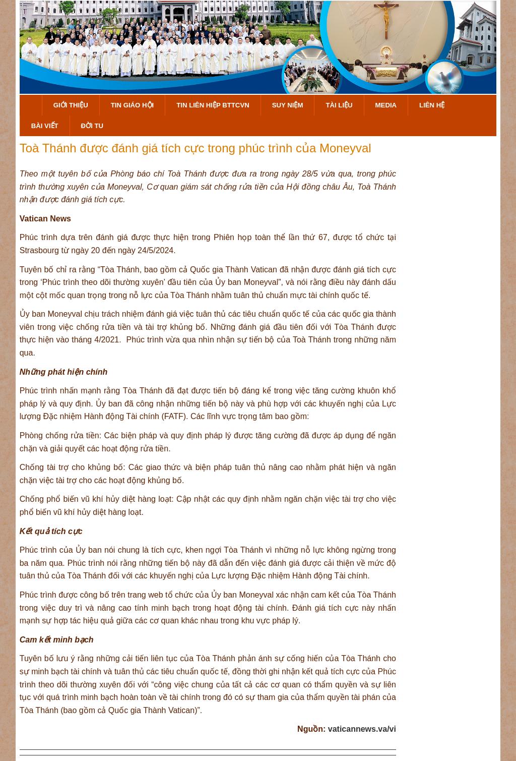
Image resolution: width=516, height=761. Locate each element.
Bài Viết (44, 126)
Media (386, 105)
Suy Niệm (287, 105)
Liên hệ (431, 105)
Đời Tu (92, 126)
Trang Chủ (31, 105)
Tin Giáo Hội (132, 105)
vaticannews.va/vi (362, 729)
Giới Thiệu (70, 105)
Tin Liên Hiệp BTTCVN (212, 105)
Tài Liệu (339, 105)
